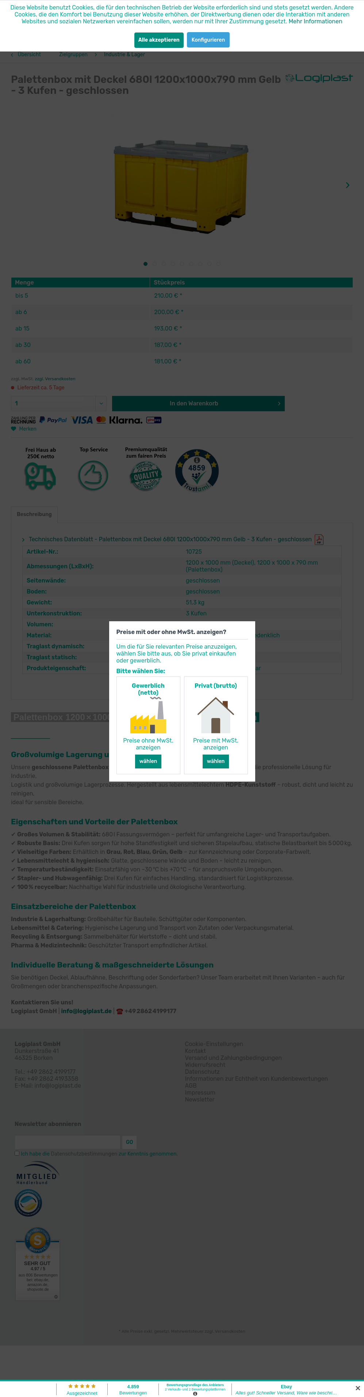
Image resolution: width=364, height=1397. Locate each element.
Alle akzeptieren (159, 40)
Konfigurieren (208, 40)
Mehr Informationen (315, 21)
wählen (148, 761)
